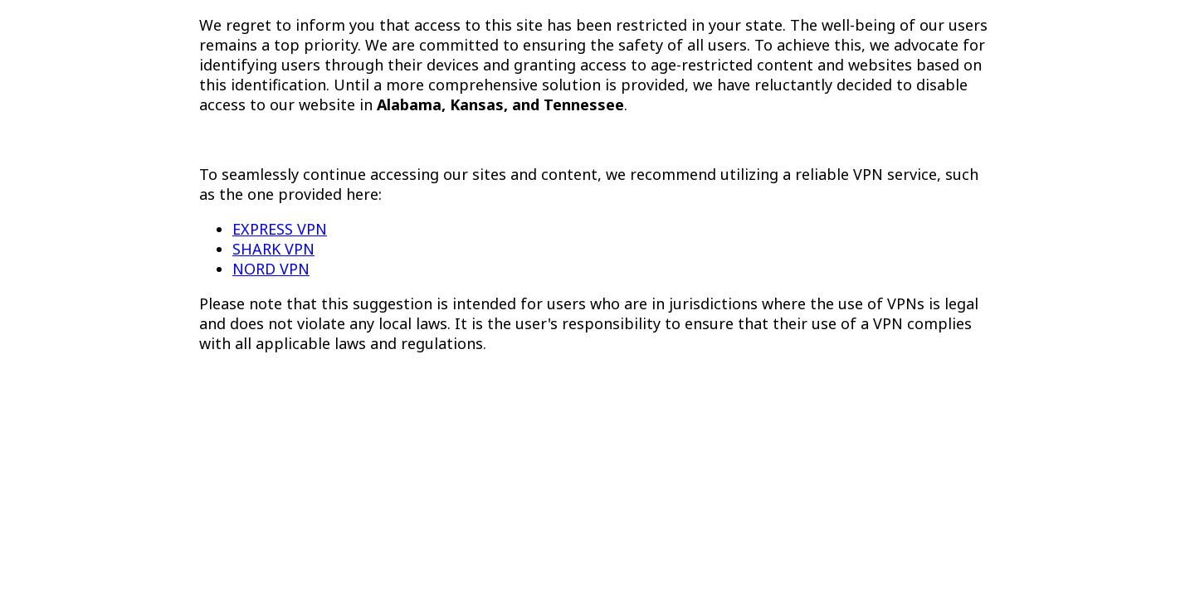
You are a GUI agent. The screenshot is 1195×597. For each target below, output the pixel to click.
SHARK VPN (273, 249)
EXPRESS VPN (279, 229)
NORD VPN (271, 269)
